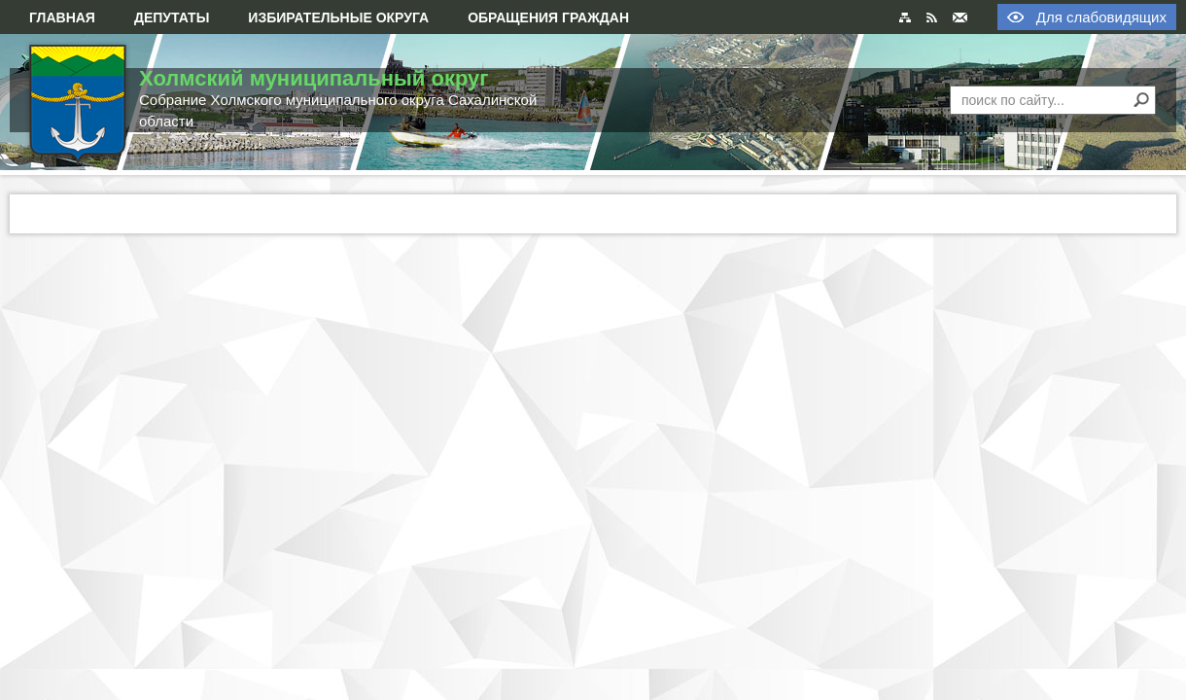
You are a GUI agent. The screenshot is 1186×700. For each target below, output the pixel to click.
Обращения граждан (548, 17)
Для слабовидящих (1101, 17)
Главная (62, 17)
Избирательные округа (338, 17)
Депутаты (171, 17)
